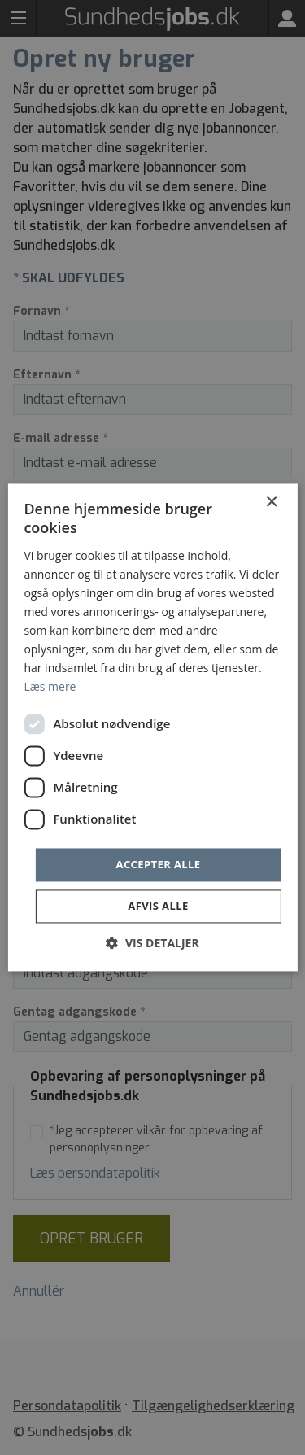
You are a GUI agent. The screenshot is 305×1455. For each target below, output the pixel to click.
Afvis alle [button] (158, 906)
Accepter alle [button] (158, 864)
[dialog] (152, 727)
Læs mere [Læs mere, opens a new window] (50, 687)
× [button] (271, 502)
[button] (152, 943)
